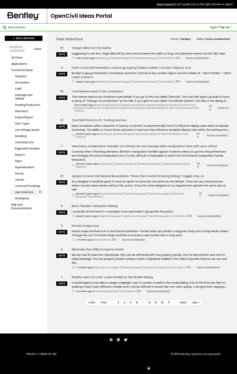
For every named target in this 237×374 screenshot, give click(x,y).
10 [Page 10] (162, 302)
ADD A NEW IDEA (24, 38)
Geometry (106, 163)
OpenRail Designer (121, 58)
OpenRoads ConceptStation (102, 107)
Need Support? (166, 4)
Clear (37, 49)
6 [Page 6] (137, 302)
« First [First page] (91, 302)
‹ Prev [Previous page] (103, 302)
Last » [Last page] (195, 302)
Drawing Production (112, 193)
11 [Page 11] (169, 302)
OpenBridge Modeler (133, 105)
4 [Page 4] (124, 302)
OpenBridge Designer (108, 105)
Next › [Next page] (184, 302)
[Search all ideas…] (28, 27)
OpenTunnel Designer (180, 107)
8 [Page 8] (149, 302)
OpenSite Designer (156, 107)
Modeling (103, 58)
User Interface (166, 58)
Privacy (31, 354)
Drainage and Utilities (107, 267)
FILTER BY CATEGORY (15, 48)
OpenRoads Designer (145, 58)
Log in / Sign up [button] (220, 27)
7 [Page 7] (143, 302)
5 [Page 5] (131, 302)
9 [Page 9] (156, 302)
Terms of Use (48, 354)
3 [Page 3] (118, 302)
